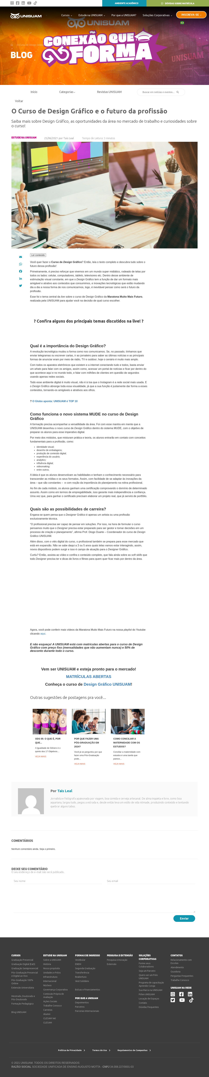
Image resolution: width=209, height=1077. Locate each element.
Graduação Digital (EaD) (23, 964)
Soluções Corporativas (157, 15)
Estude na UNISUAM (92, 15)
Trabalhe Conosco (52, 1005)
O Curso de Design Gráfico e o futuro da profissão (42, 45)
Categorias (67, 91)
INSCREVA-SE (191, 14)
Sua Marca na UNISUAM (150, 990)
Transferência (82, 972)
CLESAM (47, 1022)
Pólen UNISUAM (147, 994)
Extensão (111, 964)
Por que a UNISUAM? (124, 15)
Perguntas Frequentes (182, 976)
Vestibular (80, 960)
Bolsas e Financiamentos (87, 989)
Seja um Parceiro (147, 971)
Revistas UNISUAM (109, 91)
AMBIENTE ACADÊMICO (124, 3)
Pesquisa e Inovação (117, 960)
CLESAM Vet (49, 1018)
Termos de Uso (101, 1050)
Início (34, 91)
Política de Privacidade (71, 1050)
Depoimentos (82, 1002)
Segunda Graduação (85, 968)
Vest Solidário (82, 981)
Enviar (184, 918)
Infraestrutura (50, 977)
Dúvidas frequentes (149, 1007)
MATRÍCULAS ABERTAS (88, 676)
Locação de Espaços (149, 998)
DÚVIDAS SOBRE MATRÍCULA (177, 3)
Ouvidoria (175, 971)
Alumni (46, 1014)
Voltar (17, 101)
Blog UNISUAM (18, 1012)
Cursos (66, 15)
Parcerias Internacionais (87, 1011)
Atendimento (177, 967)
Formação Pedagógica (22, 1003)
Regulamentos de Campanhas (134, 1050)
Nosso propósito (51, 968)
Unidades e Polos (52, 972)
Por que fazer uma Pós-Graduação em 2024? (86, 742)
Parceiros (80, 1006)
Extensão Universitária (22, 987)
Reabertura (80, 977)
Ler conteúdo (38, 255)
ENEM (78, 964)
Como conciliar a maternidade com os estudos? (126, 742)
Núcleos (47, 985)
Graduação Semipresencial (24, 968)
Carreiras (47, 1010)
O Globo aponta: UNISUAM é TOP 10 (55, 401)
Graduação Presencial (22, 960)
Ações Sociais (50, 1001)
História (47, 964)
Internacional (49, 981)
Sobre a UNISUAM (52, 960)
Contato (143, 1003)
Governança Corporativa (55, 989)
